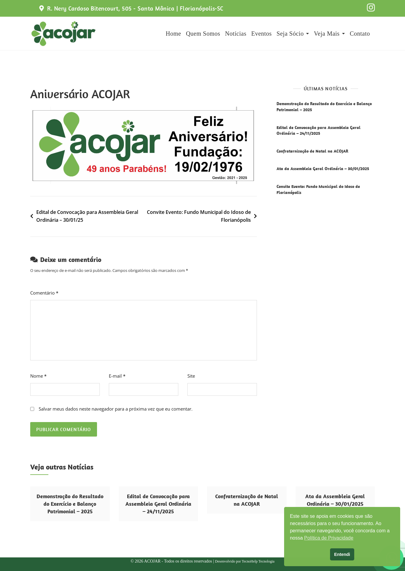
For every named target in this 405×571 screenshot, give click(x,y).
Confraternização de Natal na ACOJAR (312, 151)
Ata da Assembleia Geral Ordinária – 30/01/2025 (323, 168)
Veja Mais (327, 33)
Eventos (261, 33)
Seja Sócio (290, 33)
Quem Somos (203, 33)
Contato (360, 33)
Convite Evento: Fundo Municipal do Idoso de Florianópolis (199, 216)
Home (173, 33)
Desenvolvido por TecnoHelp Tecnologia (244, 561)
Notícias (236, 33)
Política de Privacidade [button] (328, 537)
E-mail (117, 376)
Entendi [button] (342, 554)
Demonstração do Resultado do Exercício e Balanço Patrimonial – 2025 (70, 504)
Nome (38, 376)
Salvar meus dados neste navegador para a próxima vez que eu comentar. (116, 409)
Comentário (44, 293)
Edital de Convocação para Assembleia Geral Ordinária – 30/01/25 (87, 216)
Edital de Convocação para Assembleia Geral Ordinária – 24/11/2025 (319, 130)
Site (191, 376)
